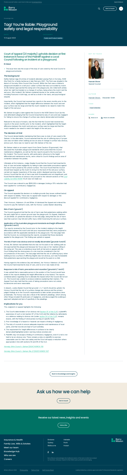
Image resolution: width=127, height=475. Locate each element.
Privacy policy (24, 470)
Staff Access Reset (48, 470)
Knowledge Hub (11, 451)
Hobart (66, 446)
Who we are (10, 455)
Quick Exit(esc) (118, 2)
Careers (8, 459)
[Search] (101, 8)
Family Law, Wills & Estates (17, 443)
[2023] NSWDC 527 (26, 351)
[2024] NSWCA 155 (23, 347)
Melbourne (52, 446)
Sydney (50, 443)
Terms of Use (35, 470)
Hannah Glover (94, 98)
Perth (66, 443)
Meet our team (11, 447)
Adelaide (67, 440)
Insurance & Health (13, 439)
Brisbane (51, 440)
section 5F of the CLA (49, 312)
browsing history (37, 2)
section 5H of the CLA (48, 316)
